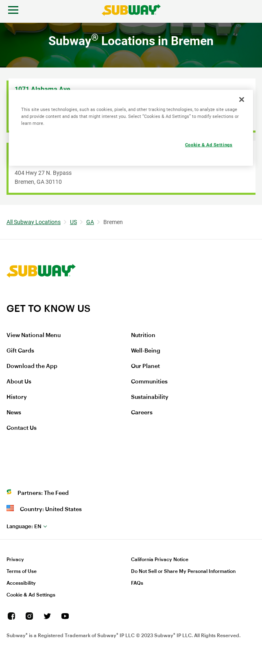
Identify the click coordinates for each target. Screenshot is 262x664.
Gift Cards (20, 351)
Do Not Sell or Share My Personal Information (183, 571)
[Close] (242, 100)
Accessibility (21, 583)
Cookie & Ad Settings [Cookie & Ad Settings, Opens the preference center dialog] (208, 145)
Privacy (15, 559)
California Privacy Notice (159, 559)
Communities (149, 382)
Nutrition (143, 335)
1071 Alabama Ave (42, 89)
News (14, 413)
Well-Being (145, 351)
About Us (19, 382)
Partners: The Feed (43, 493)
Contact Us (22, 428)
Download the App (32, 366)
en (24, 526)
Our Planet (145, 366)
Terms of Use (22, 571)
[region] (131, 128)
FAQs (137, 583)
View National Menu (34, 335)
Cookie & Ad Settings (31, 594)
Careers (142, 413)
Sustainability (149, 397)
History (17, 397)
